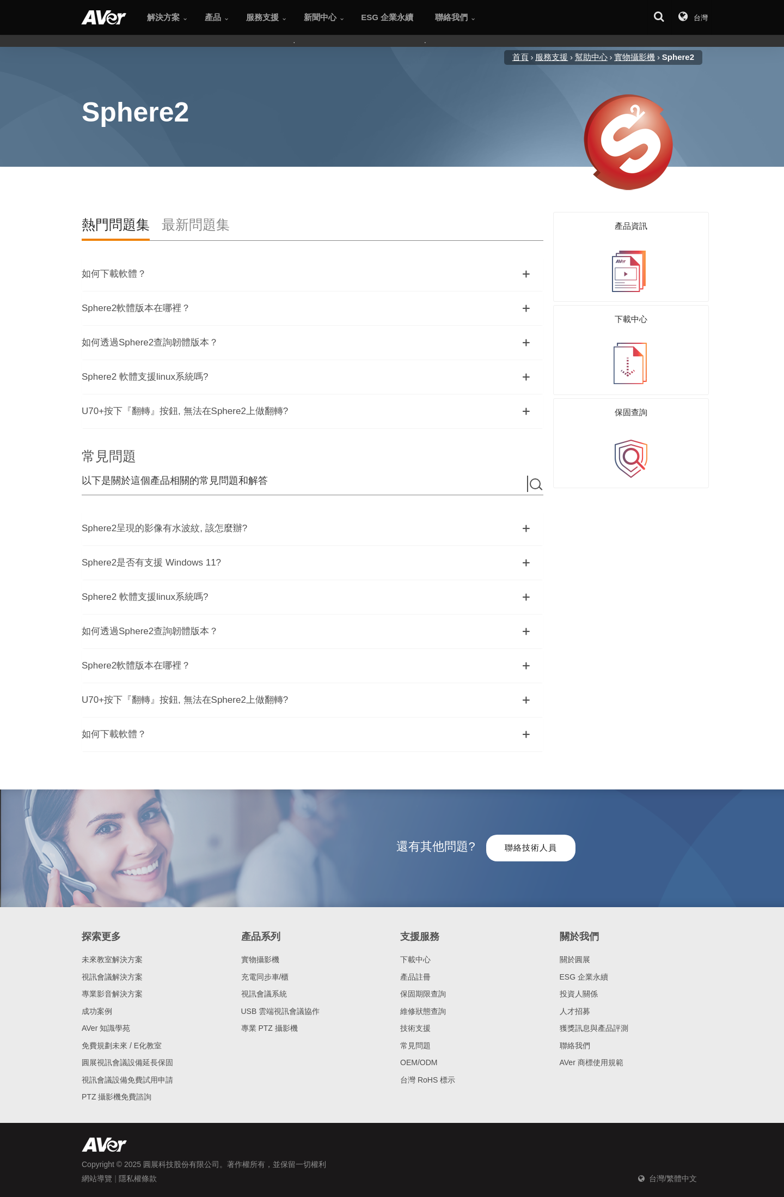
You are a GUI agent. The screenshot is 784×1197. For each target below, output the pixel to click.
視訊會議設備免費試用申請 (127, 1080)
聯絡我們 (575, 1045)
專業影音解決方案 (112, 993)
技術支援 (415, 1028)
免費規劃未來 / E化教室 (122, 1045)
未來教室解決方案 (112, 959)
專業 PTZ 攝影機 (269, 1028)
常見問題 (415, 1045)
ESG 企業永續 (584, 977)
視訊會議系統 (264, 993)
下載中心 (415, 959)
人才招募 (575, 1011)
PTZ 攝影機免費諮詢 (116, 1096)
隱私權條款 (138, 1178)
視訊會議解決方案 (112, 977)
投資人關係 (579, 993)
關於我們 (579, 936)
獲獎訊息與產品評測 (594, 1028)
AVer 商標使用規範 (591, 1062)
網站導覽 (97, 1178)
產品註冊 (415, 977)
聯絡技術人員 (531, 847)
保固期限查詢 (423, 993)
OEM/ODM (418, 1062)
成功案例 (97, 1011)
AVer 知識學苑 (106, 1028)
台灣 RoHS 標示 (427, 1080)
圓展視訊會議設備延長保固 (127, 1062)
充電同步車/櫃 (265, 977)
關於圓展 (575, 959)
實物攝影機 (260, 959)
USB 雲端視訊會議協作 (280, 1011)
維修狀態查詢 (423, 1011)
